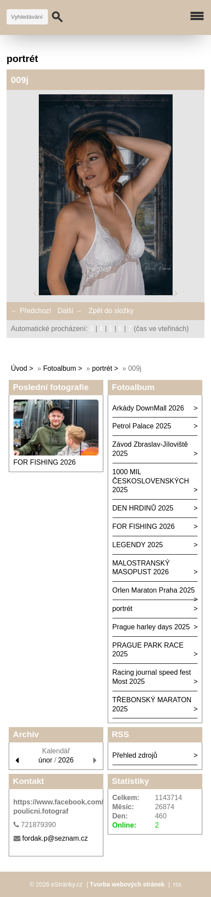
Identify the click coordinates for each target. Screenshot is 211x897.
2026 (66, 760)
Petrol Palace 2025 (141, 426)
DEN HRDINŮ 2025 (143, 508)
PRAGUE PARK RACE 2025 (148, 650)
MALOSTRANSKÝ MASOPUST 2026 (141, 567)
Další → (70, 310)
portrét (102, 368)
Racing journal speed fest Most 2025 (151, 677)
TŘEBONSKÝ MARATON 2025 (152, 704)
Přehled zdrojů (134, 755)
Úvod (19, 368)
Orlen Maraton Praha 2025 (153, 590)
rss (177, 884)
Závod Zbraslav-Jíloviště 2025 (150, 449)
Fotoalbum (59, 368)
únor (45, 760)
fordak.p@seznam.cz (55, 838)
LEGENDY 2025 (137, 545)
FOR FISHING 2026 (45, 462)
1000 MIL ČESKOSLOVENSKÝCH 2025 (150, 481)
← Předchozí (31, 310)
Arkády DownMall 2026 (148, 408)
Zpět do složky (110, 310)
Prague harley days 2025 (151, 627)
